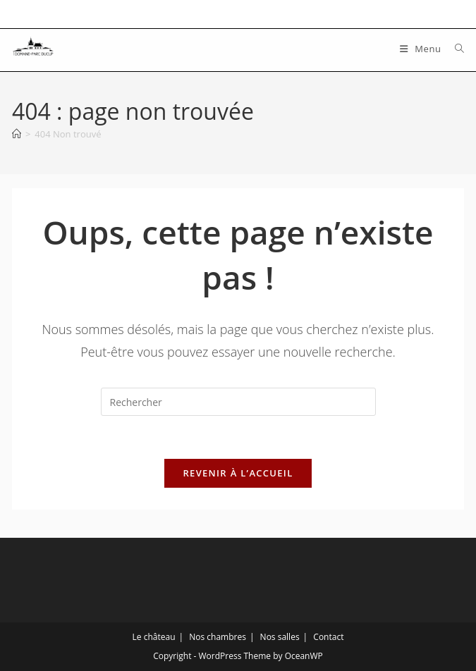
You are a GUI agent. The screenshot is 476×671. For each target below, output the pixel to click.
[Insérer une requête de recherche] (238, 402)
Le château (154, 637)
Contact (328, 637)
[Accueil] (16, 134)
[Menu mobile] (422, 48)
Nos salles (280, 637)
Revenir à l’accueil (238, 473)
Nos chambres (217, 637)
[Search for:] (454, 48)
